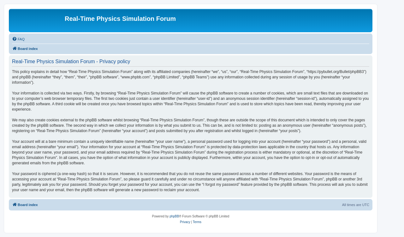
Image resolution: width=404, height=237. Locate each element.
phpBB (174, 216)
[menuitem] (18, 39)
